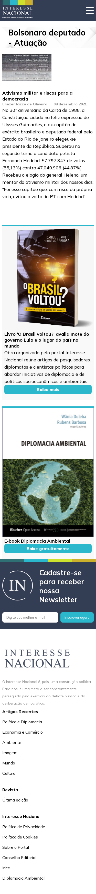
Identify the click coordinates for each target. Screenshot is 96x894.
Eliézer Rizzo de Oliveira (24, 104)
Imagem (9, 752)
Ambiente (11, 742)
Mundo (8, 762)
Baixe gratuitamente (48, 548)
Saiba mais (48, 389)
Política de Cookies (20, 837)
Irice (6, 867)
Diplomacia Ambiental (23, 878)
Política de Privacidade (23, 826)
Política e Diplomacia (22, 721)
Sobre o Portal (15, 847)
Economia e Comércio (22, 732)
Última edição (15, 799)
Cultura (8, 773)
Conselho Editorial (19, 857)
